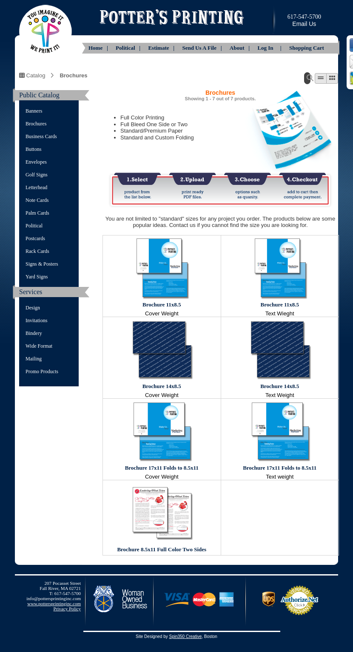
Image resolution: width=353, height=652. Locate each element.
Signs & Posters (42, 264)
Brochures (73, 75)
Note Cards (37, 200)
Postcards (35, 238)
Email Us (304, 23)
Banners (34, 111)
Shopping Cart (306, 48)
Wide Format (39, 346)
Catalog (32, 75)
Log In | (270, 48)
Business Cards (41, 136)
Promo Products (42, 371)
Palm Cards (37, 213)
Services (30, 291)
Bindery (34, 333)
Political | (129, 48)
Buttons (33, 149)
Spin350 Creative (185, 636)
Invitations (36, 320)
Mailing (34, 359)
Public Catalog (39, 95)
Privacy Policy (67, 608)
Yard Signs (37, 277)
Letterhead (36, 187)
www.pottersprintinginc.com (54, 603)
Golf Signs (37, 175)
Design (33, 308)
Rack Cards (37, 251)
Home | (98, 48)
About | (240, 48)
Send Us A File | (202, 48)
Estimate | (162, 48)
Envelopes (36, 162)
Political (34, 226)
